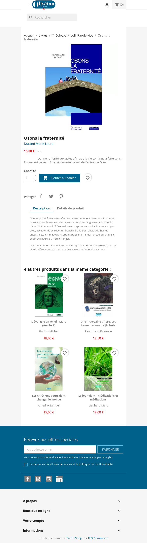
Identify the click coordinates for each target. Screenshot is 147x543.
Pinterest (61, 196)
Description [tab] (41, 208)
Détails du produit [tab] (70, 208)
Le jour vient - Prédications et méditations (98, 397)
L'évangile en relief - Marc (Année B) (48, 323)
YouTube (38, 479)
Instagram (49, 479)
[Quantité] (28, 178)
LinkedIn (59, 479)
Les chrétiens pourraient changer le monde (48, 397)
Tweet (51, 196)
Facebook (27, 479)
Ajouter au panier (59, 178)
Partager (41, 196)
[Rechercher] (52, 17)
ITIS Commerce (98, 538)
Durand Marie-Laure (38, 144)
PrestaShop (74, 538)
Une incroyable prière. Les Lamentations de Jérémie (98, 323)
